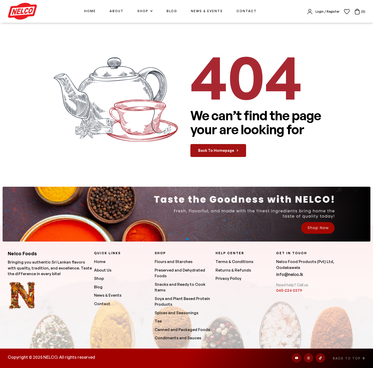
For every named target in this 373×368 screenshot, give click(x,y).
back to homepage (218, 150)
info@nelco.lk (289, 274)
